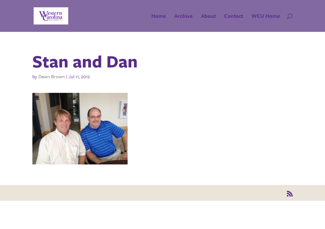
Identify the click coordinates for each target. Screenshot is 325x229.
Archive (183, 17)
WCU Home (265, 17)
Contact (233, 17)
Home (158, 17)
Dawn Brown (51, 76)
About (208, 17)
